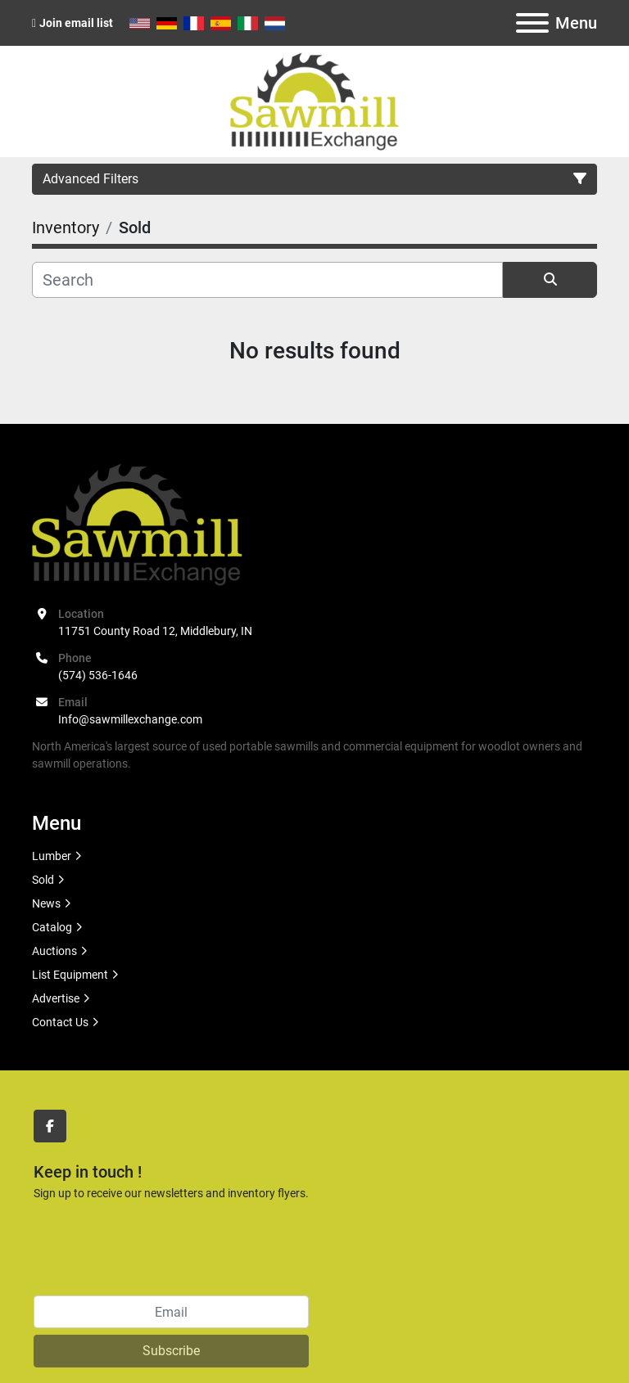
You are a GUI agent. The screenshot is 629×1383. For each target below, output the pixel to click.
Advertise (55, 998)
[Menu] (532, 23)
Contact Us (60, 1022)
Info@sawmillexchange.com (130, 719)
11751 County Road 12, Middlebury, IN (155, 630)
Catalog (52, 927)
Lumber (51, 856)
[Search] (267, 280)
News (46, 903)
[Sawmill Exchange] (137, 522)
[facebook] (50, 1126)
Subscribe (171, 1350)
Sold (43, 879)
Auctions (54, 950)
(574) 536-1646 (98, 675)
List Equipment (70, 974)
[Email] (171, 1311)
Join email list (76, 22)
